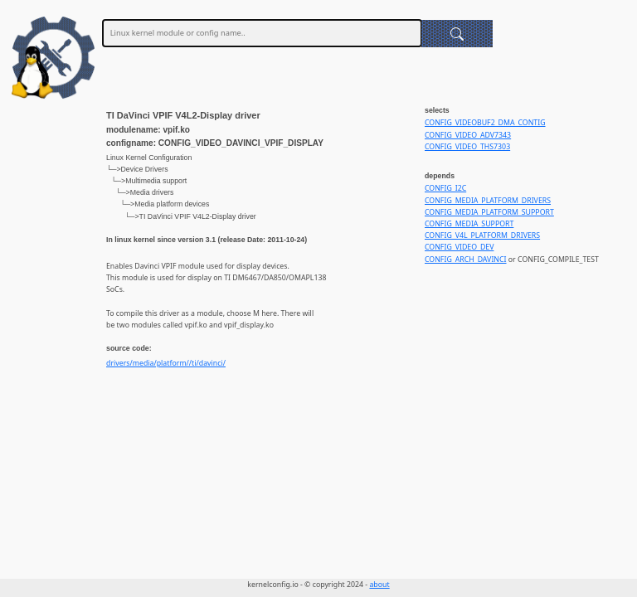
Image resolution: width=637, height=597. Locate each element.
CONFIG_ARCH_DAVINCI (466, 260)
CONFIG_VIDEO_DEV (459, 247)
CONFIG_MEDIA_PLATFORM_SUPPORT (489, 212)
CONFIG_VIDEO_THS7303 (467, 147)
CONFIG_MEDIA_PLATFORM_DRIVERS (488, 201)
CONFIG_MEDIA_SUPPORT (469, 224)
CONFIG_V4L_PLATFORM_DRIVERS (482, 235)
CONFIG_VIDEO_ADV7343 (468, 135)
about (379, 585)
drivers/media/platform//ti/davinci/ (166, 363)
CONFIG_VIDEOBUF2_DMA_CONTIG (485, 123)
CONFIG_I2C (445, 188)
